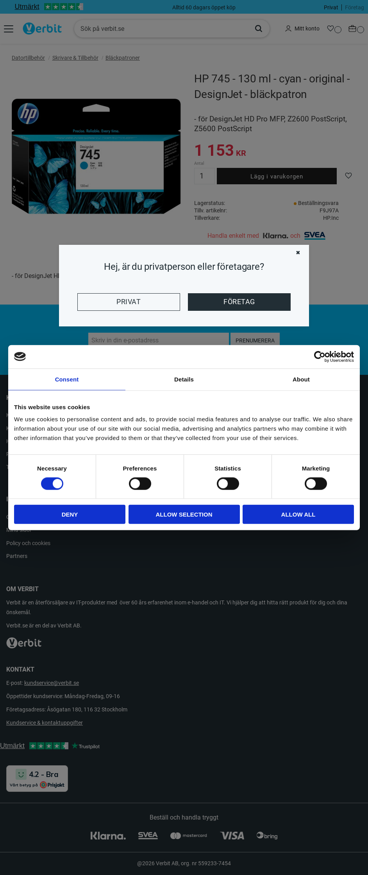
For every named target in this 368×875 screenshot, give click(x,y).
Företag (239, 302)
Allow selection (184, 514)
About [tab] (301, 379)
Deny (70, 514)
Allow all (298, 514)
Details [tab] (184, 379)
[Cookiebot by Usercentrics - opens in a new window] (320, 356)
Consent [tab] (67, 379)
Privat (128, 302)
